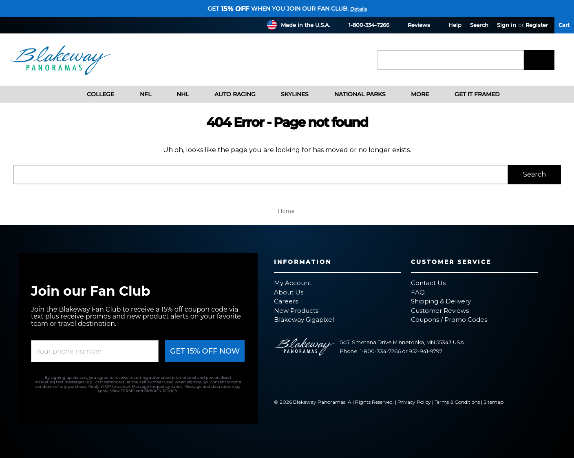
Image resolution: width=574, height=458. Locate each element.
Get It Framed (471, 94)
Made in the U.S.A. (305, 25)
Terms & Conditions (457, 402)
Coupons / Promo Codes (449, 319)
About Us (288, 292)
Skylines (288, 94)
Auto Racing (228, 94)
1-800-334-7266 (364, 24)
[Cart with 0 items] (564, 25)
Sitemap (493, 402)
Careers (286, 301)
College (94, 94)
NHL (176, 94)
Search (479, 25)
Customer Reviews (440, 310)
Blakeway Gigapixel (304, 319)
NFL (139, 94)
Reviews (414, 24)
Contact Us (428, 283)
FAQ (418, 292)
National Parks (353, 94)
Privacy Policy (414, 402)
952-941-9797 (425, 351)
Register (536, 25)
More (413, 94)
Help (450, 24)
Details (358, 9)
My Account (292, 283)
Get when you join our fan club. (278, 8)
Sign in (506, 25)
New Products (296, 310)
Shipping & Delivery (441, 301)
